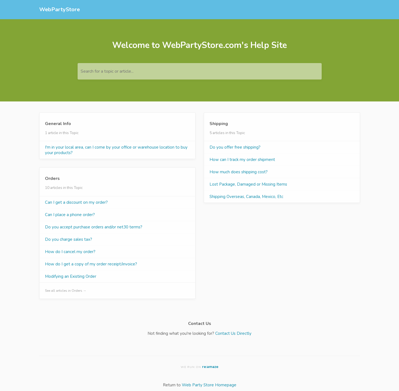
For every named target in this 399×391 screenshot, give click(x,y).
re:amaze (210, 366)
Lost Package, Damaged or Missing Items (248, 184)
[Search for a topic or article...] (200, 71)
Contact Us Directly (233, 333)
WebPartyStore (59, 9)
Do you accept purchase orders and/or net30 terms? (93, 227)
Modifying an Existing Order (70, 276)
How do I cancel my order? (70, 251)
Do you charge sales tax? (68, 239)
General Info (58, 124)
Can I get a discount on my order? (76, 202)
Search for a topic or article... (107, 71)
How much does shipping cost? (239, 172)
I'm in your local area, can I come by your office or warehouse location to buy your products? (116, 149)
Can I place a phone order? (70, 214)
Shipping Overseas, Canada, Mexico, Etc (246, 196)
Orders (52, 178)
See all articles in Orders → (65, 290)
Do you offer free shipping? (235, 147)
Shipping (219, 124)
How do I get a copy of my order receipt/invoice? (91, 264)
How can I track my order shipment (242, 159)
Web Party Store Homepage (209, 385)
